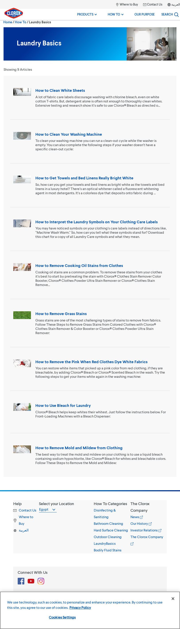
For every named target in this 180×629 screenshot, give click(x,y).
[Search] (170, 14)
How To (115, 14)
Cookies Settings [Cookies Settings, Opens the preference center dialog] (62, 617)
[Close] (173, 599)
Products (87, 14)
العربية (175, 4)
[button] (112, 503)
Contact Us (152, 4)
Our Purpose (144, 14)
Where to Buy (127, 4)
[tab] (112, 526)
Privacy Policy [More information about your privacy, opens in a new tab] (80, 607)
